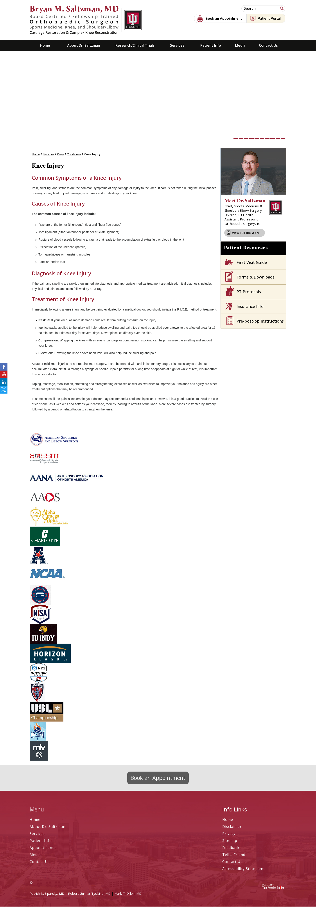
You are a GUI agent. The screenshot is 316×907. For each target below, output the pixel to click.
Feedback (230, 848)
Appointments (43, 848)
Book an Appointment (223, 18)
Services (177, 45)
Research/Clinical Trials (134, 45)
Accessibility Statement (243, 869)
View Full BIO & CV (245, 233)
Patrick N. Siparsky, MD (47, 894)
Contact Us (268, 45)
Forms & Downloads (256, 277)
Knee (60, 154)
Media (240, 45)
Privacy (228, 834)
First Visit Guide (252, 262)
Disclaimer (232, 827)
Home (45, 45)
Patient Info (210, 45)
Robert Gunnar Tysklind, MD (89, 894)
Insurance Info (250, 306)
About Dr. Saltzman (83, 45)
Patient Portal (269, 18)
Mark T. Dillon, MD (128, 894)
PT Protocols (249, 292)
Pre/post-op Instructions (260, 321)
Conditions (74, 154)
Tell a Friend (233, 855)
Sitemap (229, 841)
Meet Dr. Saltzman (245, 201)
